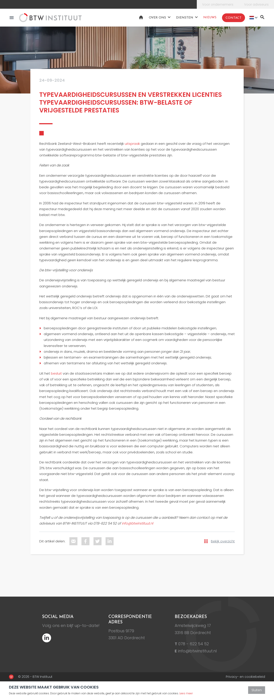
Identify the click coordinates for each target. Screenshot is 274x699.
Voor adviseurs (256, 4)
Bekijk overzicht (223, 541)
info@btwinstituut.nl (197, 651)
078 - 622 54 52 (193, 644)
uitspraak (132, 143)
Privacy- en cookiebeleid (245, 676)
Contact (233, 18)
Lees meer (186, 693)
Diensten (184, 17)
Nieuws (209, 17)
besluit (56, 373)
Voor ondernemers (217, 4)
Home (141, 17)
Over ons (157, 17)
